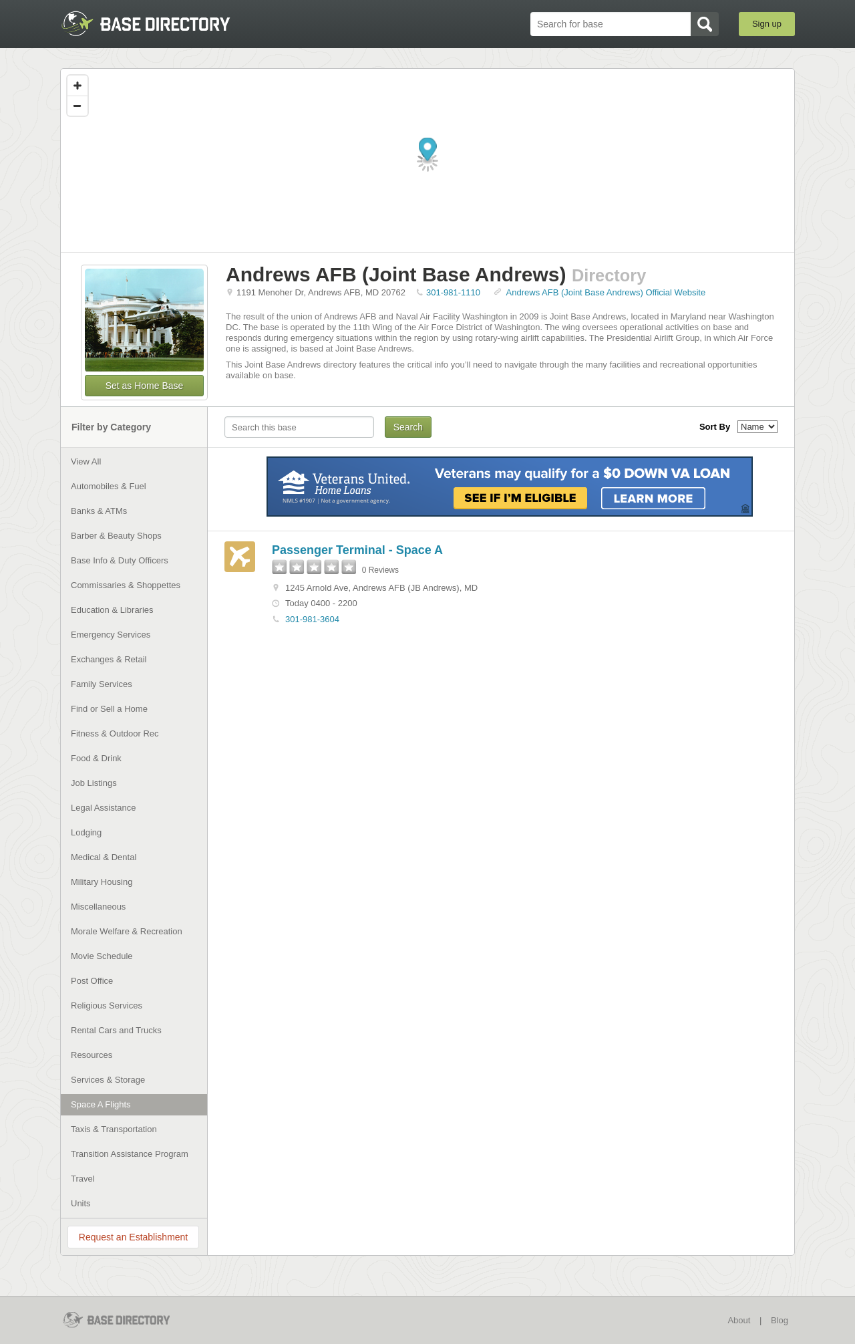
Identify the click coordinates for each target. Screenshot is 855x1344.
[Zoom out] (77, 106)
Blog (779, 1320)
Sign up (767, 24)
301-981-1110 (453, 292)
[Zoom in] (77, 86)
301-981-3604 (312, 619)
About (738, 1320)
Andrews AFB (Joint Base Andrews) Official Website (606, 292)
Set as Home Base (145, 385)
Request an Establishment (133, 1237)
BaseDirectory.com (158, 23)
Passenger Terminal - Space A (357, 550)
